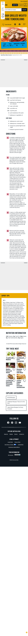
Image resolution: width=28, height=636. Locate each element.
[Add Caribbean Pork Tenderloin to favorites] (24, 358)
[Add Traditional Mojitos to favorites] (14, 358)
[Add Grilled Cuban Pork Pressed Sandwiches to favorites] (24, 381)
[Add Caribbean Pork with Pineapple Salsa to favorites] (14, 381)
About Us (6, 434)
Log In (20, 4)
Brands (15, 434)
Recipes (11, 434)
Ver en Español (24, 1)
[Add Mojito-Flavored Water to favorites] (14, 369)
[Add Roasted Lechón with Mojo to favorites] (24, 369)
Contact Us (21, 434)
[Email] (24, 24)
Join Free (15, 4)
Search (24, 9)
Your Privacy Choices (10, 444)
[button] (15, 24)
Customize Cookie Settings (14, 447)
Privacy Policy (17, 442)
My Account (10, 455)
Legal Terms (10, 442)
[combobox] (11, 9)
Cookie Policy (20, 444)
